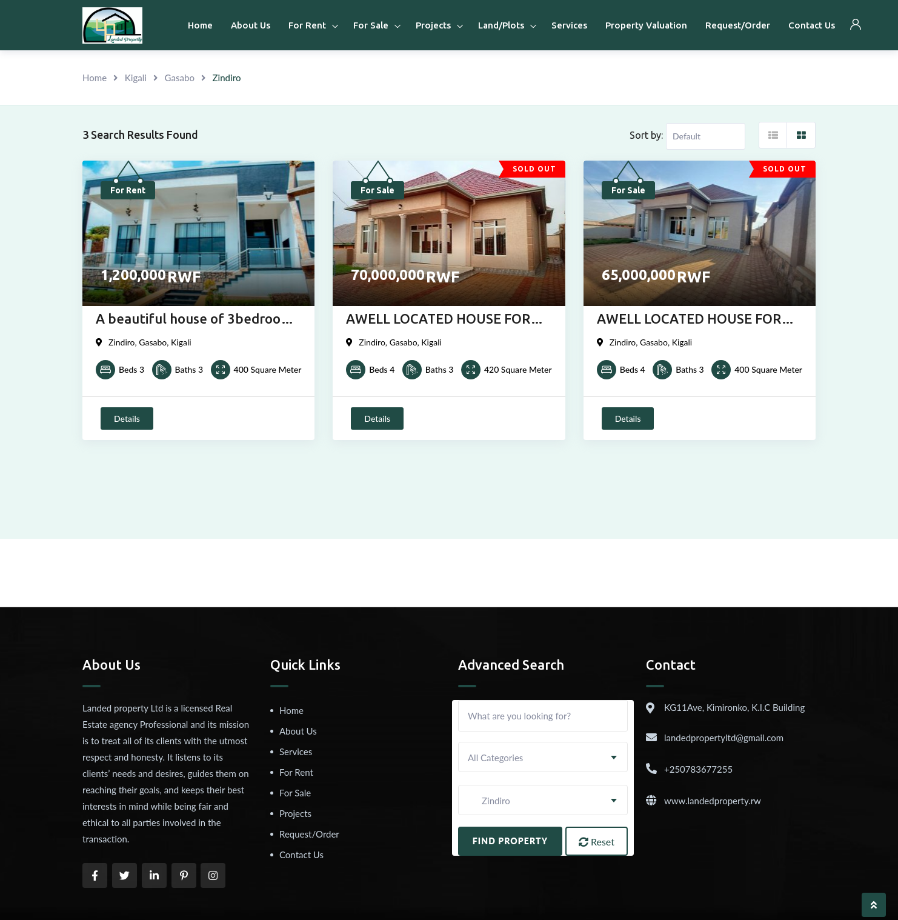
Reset (596, 841)
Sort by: (646, 135)
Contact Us (811, 25)
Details (127, 418)
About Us (250, 25)
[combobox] (543, 757)
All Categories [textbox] (495, 757)
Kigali (136, 77)
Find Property (510, 841)
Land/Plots (501, 25)
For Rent (307, 25)
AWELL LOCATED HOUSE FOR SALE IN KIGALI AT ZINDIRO (438, 319)
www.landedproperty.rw (712, 800)
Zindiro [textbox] (489, 800)
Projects (433, 25)
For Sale (370, 25)
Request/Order (737, 25)
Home (200, 25)
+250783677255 (698, 769)
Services (569, 25)
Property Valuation (646, 25)
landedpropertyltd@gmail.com (723, 737)
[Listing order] (705, 136)
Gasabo (180, 77)
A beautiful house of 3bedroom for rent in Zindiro (194, 319)
